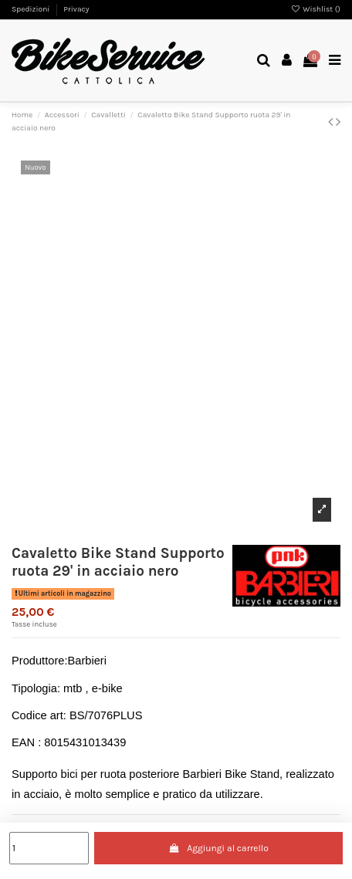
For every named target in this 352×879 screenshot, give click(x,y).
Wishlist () (315, 9)
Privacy (76, 9)
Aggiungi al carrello (218, 848)
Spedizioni (32, 9)
